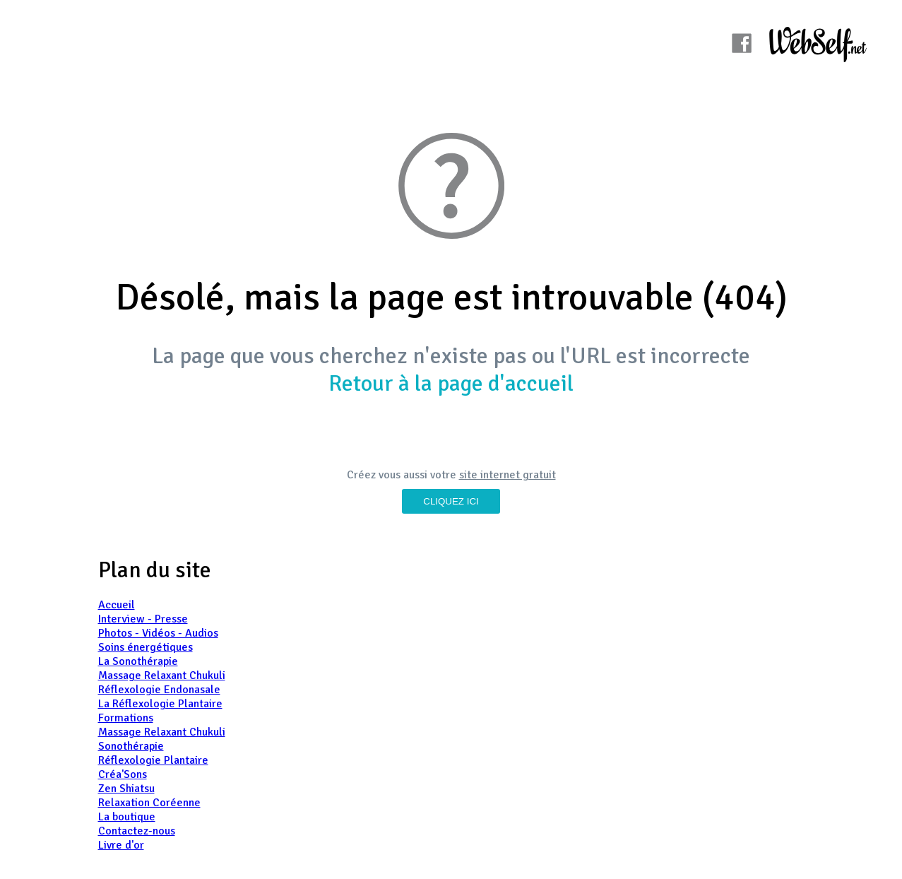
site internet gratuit (507, 475)
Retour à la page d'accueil (451, 383)
